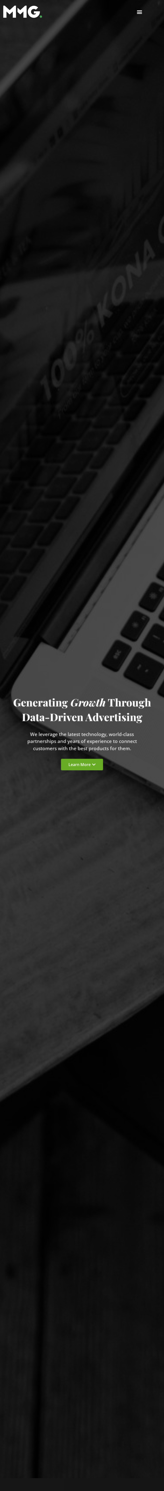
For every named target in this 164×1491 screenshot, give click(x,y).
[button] (139, 12)
